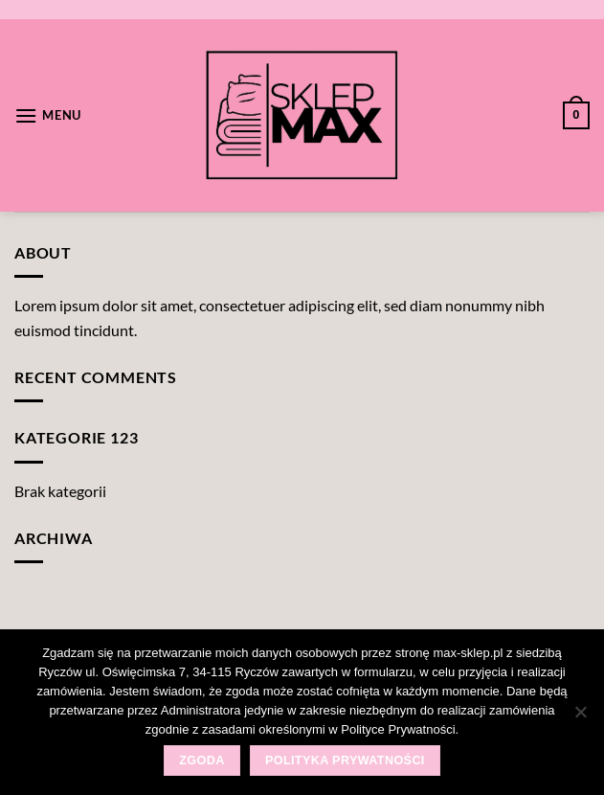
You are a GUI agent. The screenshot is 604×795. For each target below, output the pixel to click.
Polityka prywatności (345, 760)
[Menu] (47, 115)
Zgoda (201, 760)
